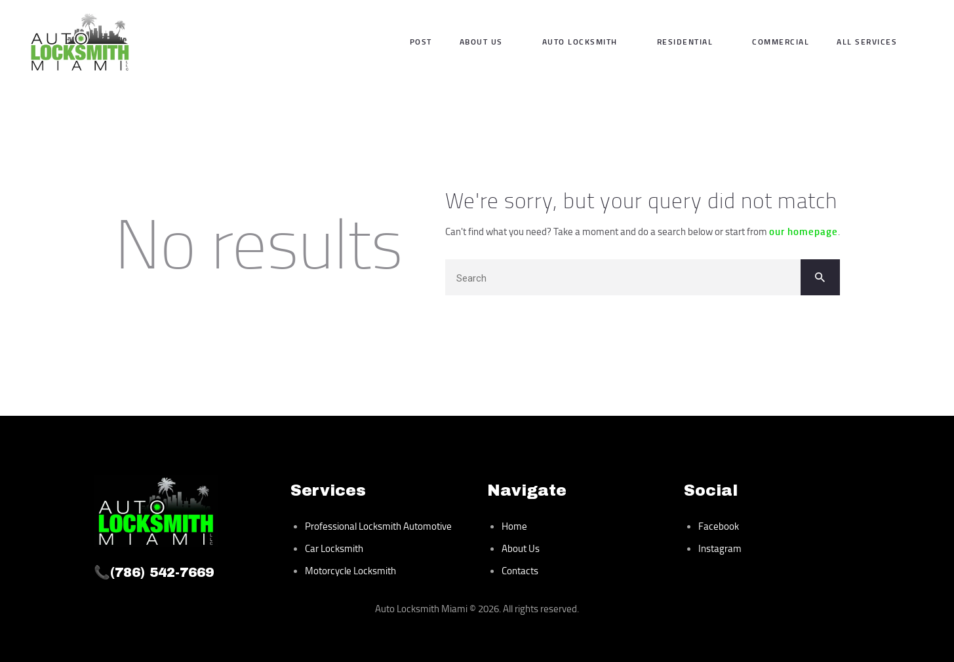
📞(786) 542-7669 (154, 572)
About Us (521, 548)
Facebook (718, 526)
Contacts (520, 571)
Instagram (720, 548)
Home (514, 526)
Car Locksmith (334, 548)
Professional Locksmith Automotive (378, 526)
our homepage (803, 231)
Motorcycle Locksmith (350, 571)
